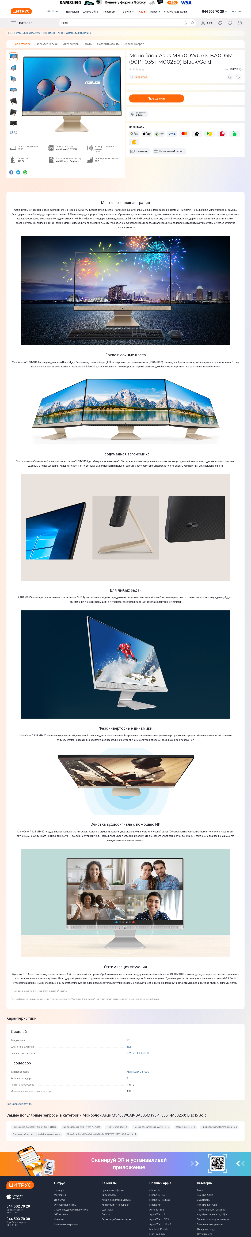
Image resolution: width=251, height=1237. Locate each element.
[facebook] (11, 172)
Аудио (200, 1190)
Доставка (107, 1209)
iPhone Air (155, 1204)
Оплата (106, 1214)
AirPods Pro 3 (156, 1209)
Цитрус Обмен (91, 11)
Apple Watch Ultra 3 (160, 1224)
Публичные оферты (113, 1190)
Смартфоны (203, 1199)
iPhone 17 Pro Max (159, 1199)
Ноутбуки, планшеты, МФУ (27, 33)
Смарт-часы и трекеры (210, 1224)
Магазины (60, 1195)
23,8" (129, 1046)
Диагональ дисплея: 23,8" (79, 33)
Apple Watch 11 (158, 1214)
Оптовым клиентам (65, 1204)
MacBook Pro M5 (158, 1229)
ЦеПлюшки (72, 11)
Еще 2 (13, 132)
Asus (60, 33)
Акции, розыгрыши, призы (116, 1199)
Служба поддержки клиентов (71, 1209)
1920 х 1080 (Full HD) (138, 1053)
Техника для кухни (207, 1204)
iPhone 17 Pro (157, 1195)
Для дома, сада (206, 1229)
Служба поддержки (175, 11)
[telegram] (18, 172)
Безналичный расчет (66, 1224)
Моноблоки (49, 33)
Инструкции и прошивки (115, 1204)
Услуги (129, 11)
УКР (234, 11)
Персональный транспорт (211, 1209)
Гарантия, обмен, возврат (116, 1219)
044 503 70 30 (18, 1219)
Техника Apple (205, 1195)
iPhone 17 (154, 1190)
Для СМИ (59, 1199)
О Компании (61, 1214)
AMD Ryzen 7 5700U (138, 1071)
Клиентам (111, 11)
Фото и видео (204, 1234)
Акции (142, 11)
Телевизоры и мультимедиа (213, 1219)
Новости (155, 11)
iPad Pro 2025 (157, 1234)
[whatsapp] (25, 172)
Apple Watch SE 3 (159, 1219)
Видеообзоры (109, 1195)
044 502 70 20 (18, 1206)
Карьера (59, 1190)
